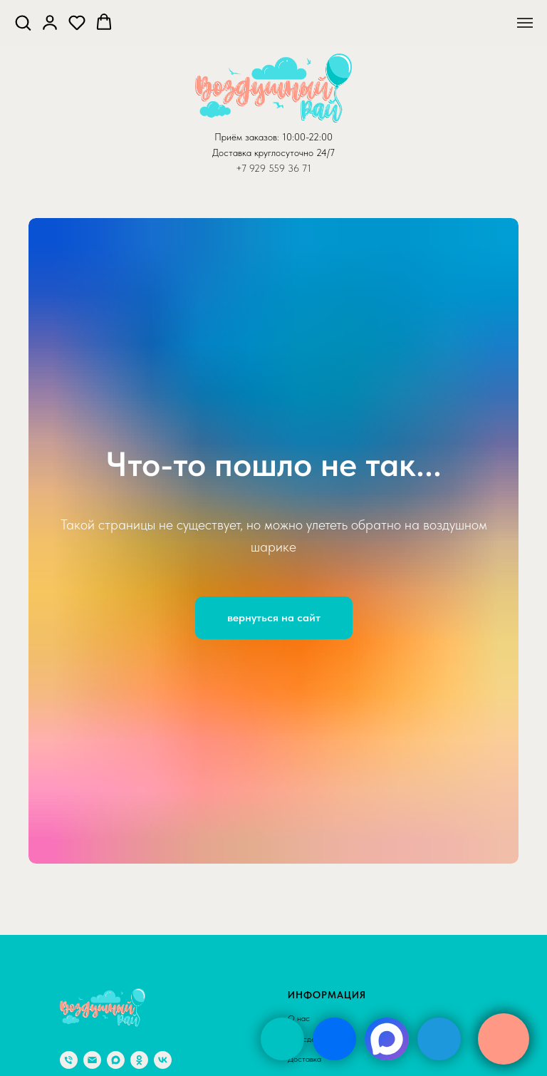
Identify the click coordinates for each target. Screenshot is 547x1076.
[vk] (163, 1060)
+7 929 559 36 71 (273, 168)
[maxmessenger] (116, 1060)
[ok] (139, 1060)
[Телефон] (69, 1060)
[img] (282, 1039)
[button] (22, 22)
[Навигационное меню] (525, 23)
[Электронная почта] (92, 1060)
